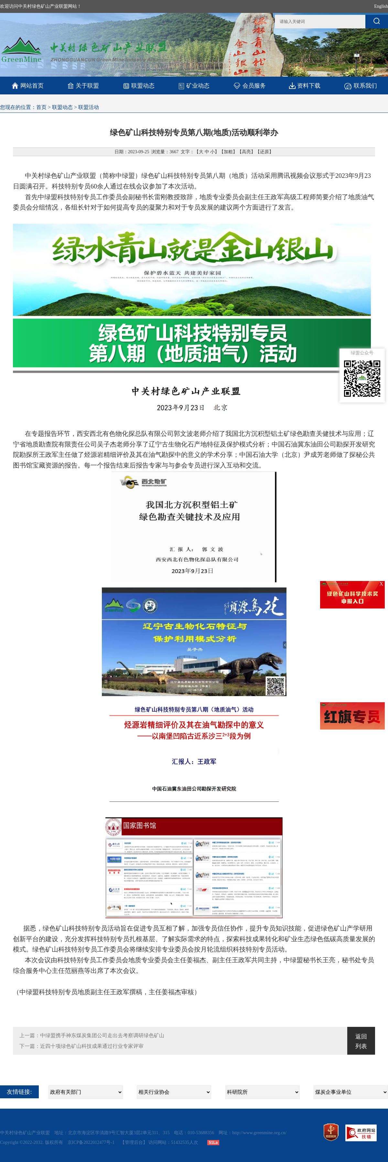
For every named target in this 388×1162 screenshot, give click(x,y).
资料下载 (304, 85)
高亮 (246, 151)
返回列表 (361, 1041)
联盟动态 (139, 85)
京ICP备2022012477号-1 (92, 1142)
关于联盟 (83, 85)
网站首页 (28, 85)
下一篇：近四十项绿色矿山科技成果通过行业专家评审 (81, 1046)
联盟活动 (88, 107)
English (381, 6)
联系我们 (360, 85)
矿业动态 (194, 86)
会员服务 (249, 85)
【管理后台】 (133, 1142)
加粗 (228, 151)
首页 (41, 107)
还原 (264, 151)
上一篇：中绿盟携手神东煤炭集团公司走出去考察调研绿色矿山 (91, 1035)
